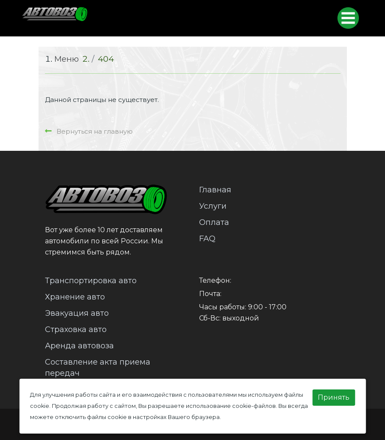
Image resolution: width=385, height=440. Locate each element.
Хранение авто (75, 297)
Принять (333, 397)
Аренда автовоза (79, 345)
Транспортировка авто (91, 280)
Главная (215, 190)
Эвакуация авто (77, 313)
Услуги (213, 206)
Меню (66, 59)
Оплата (214, 222)
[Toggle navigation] (348, 18)
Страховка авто (76, 329)
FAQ (207, 238)
